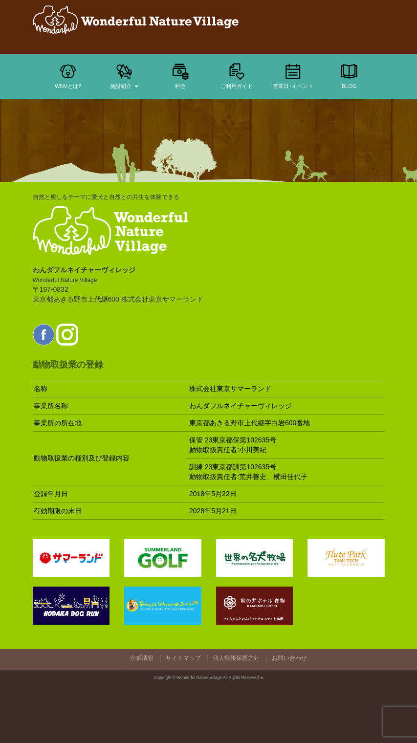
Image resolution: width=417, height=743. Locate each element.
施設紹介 (124, 75)
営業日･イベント (293, 75)
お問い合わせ (289, 658)
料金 (180, 75)
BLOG (349, 75)
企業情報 (142, 658)
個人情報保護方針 (236, 658)
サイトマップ (183, 658)
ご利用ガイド (236, 75)
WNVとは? (68, 75)
